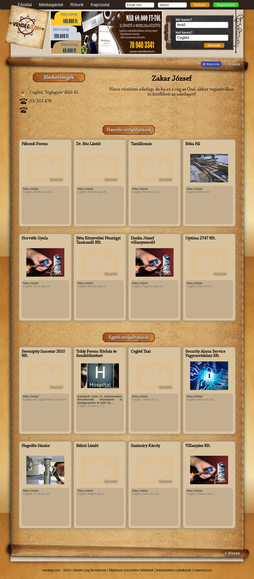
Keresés (214, 45)
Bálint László (87, 446)
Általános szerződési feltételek (131, 570)
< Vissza (232, 64)
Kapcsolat (100, 4)
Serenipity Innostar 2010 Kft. (43, 354)
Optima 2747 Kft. (200, 238)
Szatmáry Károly (145, 446)
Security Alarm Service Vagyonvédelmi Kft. (205, 354)
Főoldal (25, 4)
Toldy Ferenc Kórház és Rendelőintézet (96, 354)
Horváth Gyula (35, 238)
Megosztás (213, 64)
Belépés (200, 5)
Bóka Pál (192, 144)
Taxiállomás (141, 144)
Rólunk (77, 4)
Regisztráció (226, 5)
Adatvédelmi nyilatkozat (173, 570)
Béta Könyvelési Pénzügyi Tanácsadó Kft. (98, 240)
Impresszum (203, 570)
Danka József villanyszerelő (143, 240)
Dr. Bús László (88, 144)
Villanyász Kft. (198, 446)
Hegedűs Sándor (36, 446)
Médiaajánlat (51, 4)
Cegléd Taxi (141, 352)
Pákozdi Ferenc (35, 144)
